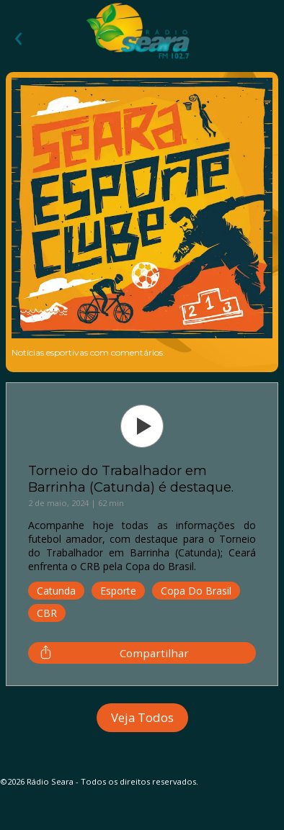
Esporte (118, 590)
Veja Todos (142, 717)
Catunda (56, 590)
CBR (47, 613)
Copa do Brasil (196, 590)
